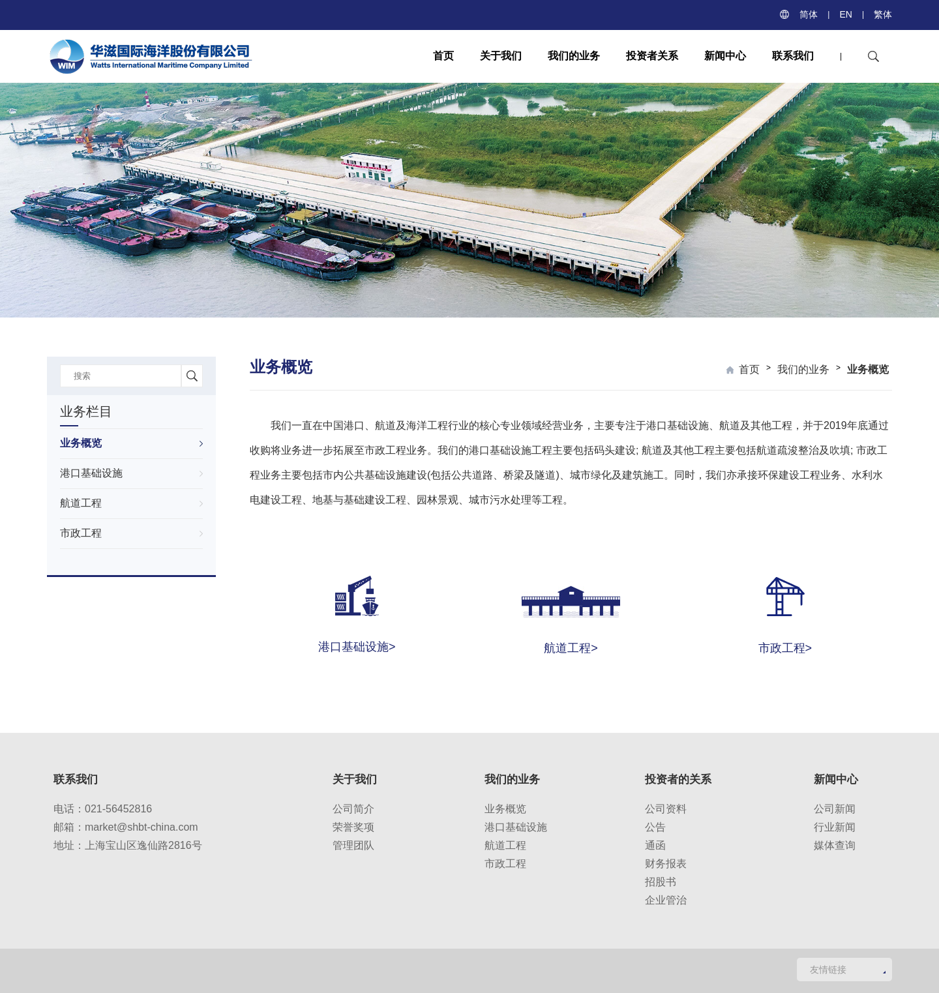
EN (845, 14)
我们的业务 (574, 55)
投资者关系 (652, 55)
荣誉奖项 (353, 827)
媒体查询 (835, 845)
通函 (655, 845)
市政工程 (81, 533)
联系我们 (793, 55)
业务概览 (81, 443)
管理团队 (353, 845)
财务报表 (666, 863)
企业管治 (666, 900)
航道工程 (81, 503)
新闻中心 (725, 55)
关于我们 (501, 55)
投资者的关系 (678, 779)
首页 (443, 55)
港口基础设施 (91, 473)
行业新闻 (835, 827)
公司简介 (353, 808)
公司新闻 (835, 808)
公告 (655, 827)
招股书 (660, 881)
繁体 (883, 14)
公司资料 (666, 808)
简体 (808, 14)
